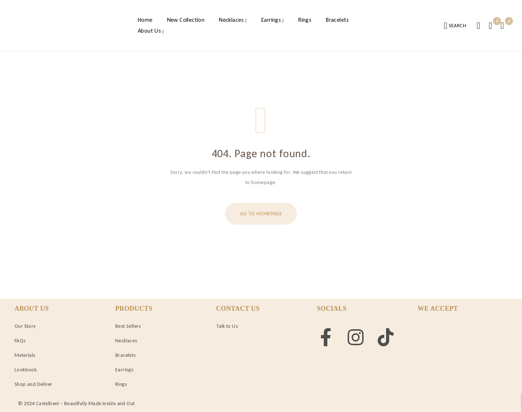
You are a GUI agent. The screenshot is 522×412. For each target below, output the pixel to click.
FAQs (20, 341)
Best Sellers (128, 326)
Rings (121, 384)
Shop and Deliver (33, 384)
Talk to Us (227, 326)
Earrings (124, 370)
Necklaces (126, 341)
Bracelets (125, 355)
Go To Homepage (261, 214)
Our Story (25, 326)
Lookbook (25, 370)
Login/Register (478, 25)
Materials (25, 355)
